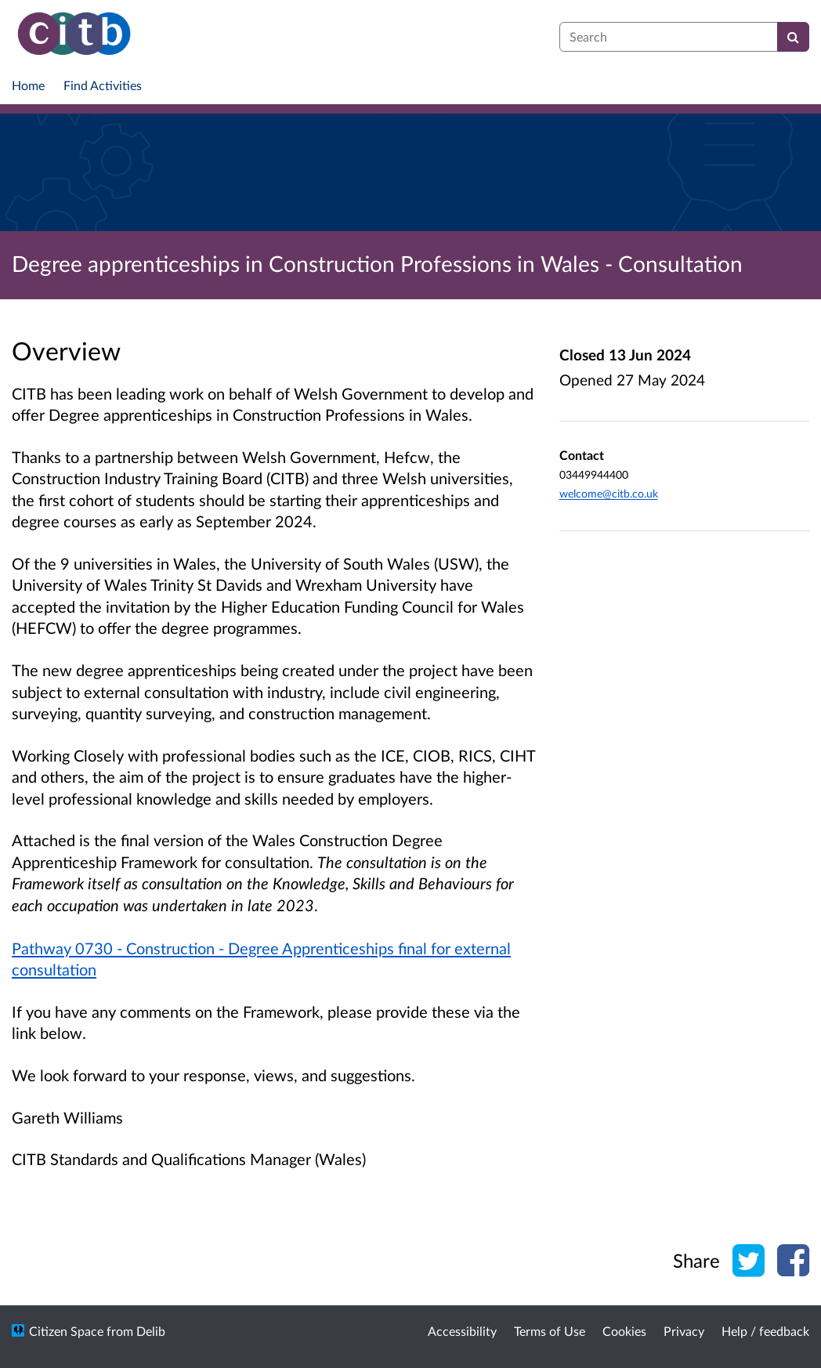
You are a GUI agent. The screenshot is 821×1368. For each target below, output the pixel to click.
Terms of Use (549, 1330)
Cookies (624, 1330)
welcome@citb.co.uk (608, 493)
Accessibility (462, 1330)
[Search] (793, 37)
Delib (150, 1330)
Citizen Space (66, 1330)
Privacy (684, 1330)
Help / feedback (765, 1330)
